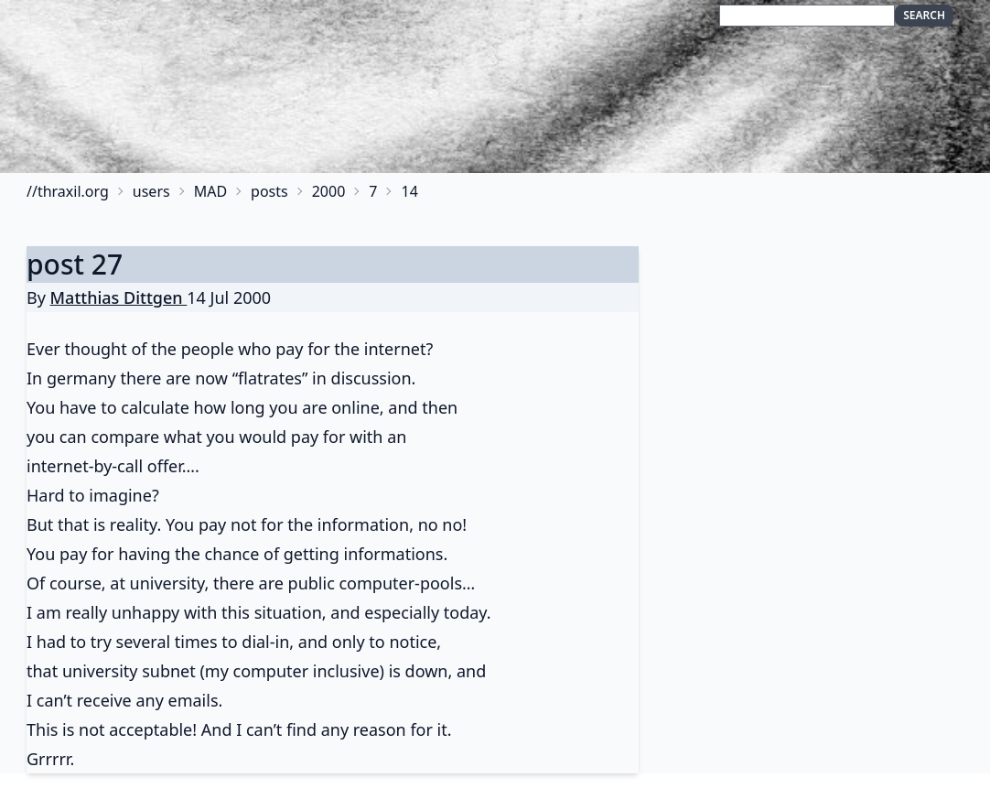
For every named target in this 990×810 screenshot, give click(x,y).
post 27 (75, 264)
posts (269, 191)
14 (409, 191)
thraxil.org (73, 191)
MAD (210, 191)
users (151, 191)
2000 (329, 191)
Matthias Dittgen (119, 297)
